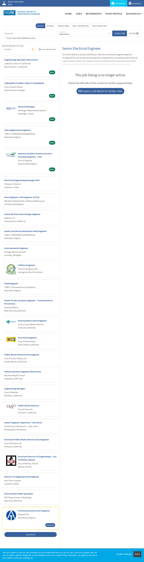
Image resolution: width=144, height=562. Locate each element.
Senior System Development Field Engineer (25, 231)
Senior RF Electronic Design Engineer (22, 214)
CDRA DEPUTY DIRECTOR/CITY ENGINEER (24, 83)
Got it (137, 554)
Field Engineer (11, 283)
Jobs (79, 13)
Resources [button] (133, 13)
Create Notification (47, 49)
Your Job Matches (81, 25)
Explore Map (63, 25)
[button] (134, 33)
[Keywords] (30, 33)
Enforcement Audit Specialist (18, 493)
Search (40, 25)
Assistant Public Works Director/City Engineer (26, 439)
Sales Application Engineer (17, 130)
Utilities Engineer (26, 265)
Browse (50, 25)
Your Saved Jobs (99, 25)
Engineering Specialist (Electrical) (21, 59)
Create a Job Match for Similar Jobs (100, 91)
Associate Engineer (27, 337)
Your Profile (114, 13)
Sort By (7, 49)
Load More (30, 534)
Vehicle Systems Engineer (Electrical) (22, 371)
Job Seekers (118, 3)
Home (68, 13)
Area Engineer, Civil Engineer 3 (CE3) (21, 197)
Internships (94, 13)
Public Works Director (28, 405)
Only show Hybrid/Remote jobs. (21, 38)
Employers (135, 3)
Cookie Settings (123, 554)
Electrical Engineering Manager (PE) (22, 180)
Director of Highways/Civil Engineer (21, 476)
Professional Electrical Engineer (34, 510)
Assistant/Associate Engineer (32, 320)
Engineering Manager (14, 388)
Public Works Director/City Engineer (21, 354)
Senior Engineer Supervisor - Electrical (23, 422)
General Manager (26, 106)
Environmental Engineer (16, 248)
